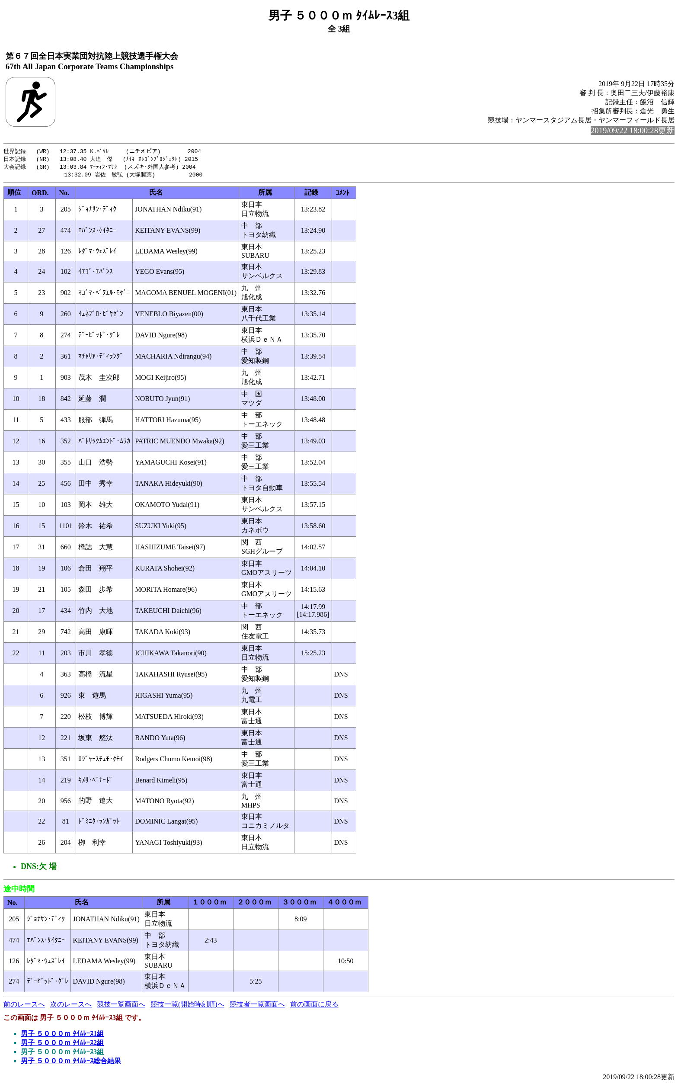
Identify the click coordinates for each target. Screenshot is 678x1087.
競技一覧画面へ (121, 1006)
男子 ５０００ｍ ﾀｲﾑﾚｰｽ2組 (62, 1044)
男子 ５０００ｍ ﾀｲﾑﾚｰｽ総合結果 (71, 1062)
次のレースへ (71, 1006)
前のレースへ (24, 1006)
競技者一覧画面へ (257, 1006)
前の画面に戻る (314, 1006)
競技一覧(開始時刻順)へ (187, 1006)
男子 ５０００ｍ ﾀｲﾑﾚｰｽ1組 (62, 1035)
